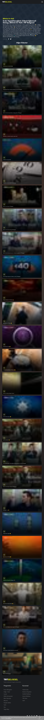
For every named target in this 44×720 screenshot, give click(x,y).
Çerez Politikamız (8, 718)
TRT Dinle (24, 698)
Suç (5, 707)
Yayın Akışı (6, 709)
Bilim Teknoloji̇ (7, 698)
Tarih (5, 705)
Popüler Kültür (7, 702)
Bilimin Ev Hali (8, 19)
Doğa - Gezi (7, 691)
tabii (23, 700)
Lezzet (5, 694)
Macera (6, 700)
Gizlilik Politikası (26, 694)
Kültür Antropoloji (8, 696)
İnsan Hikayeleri (8, 689)
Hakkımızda (25, 689)
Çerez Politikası (26, 696)
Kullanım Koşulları (26, 691)
